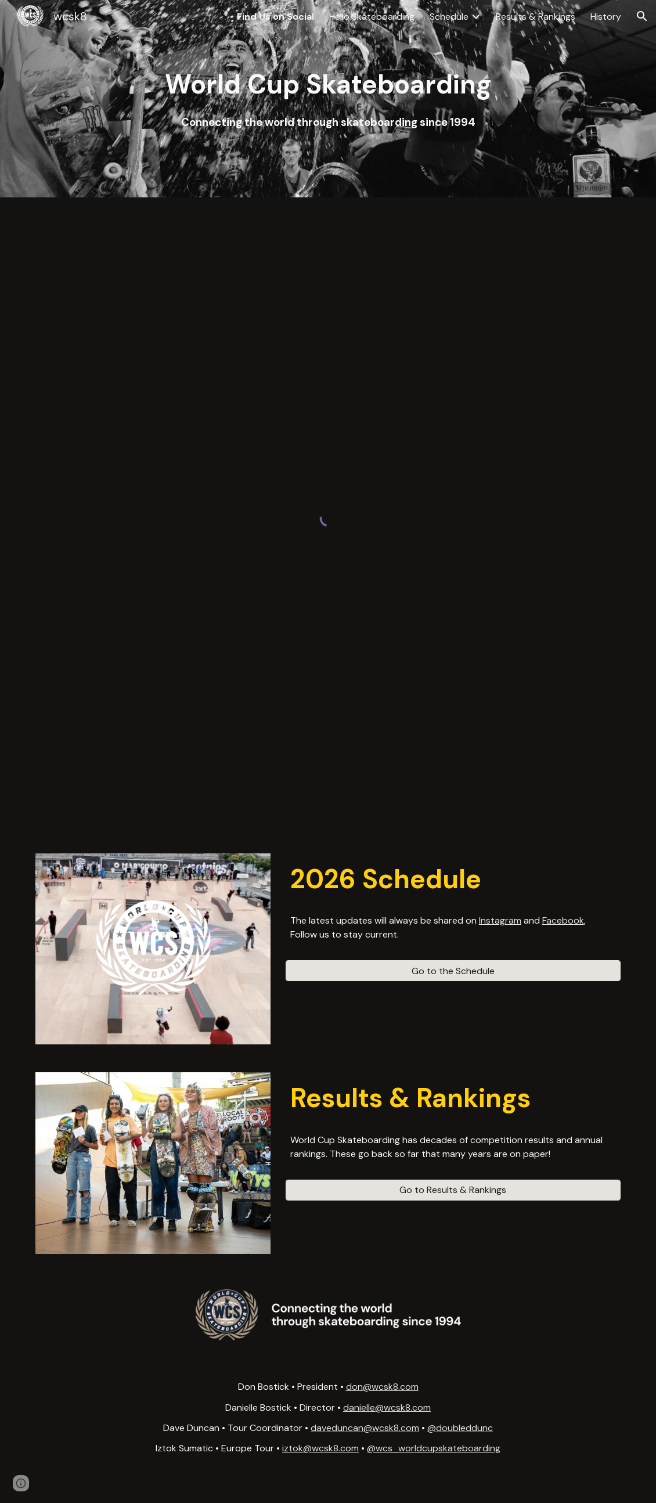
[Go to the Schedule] (453, 971)
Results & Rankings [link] (535, 16)
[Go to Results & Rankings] (453, 1189)
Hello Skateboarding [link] (371, 16)
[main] (328, 98)
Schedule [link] (449, 16)
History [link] (605, 16)
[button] (642, 16)
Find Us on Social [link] (275, 16)
